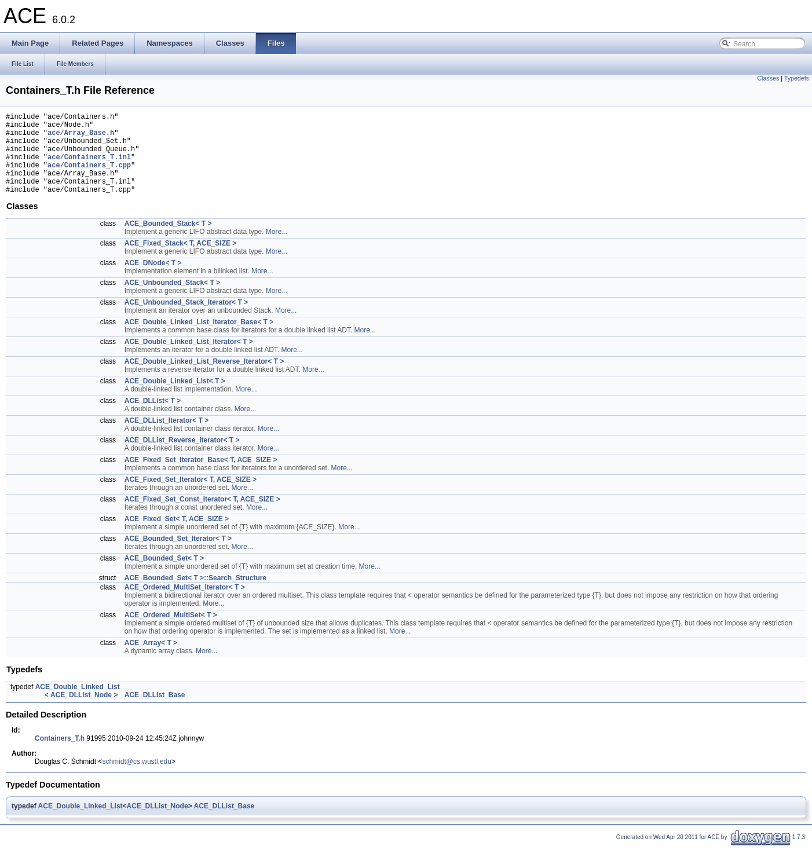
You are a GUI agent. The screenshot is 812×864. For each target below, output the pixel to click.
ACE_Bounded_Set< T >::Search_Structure (195, 595)
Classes (768, 78)
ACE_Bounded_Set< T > (164, 576)
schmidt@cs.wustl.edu (136, 779)
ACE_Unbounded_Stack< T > (172, 300)
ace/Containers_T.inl (89, 167)
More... (276, 249)
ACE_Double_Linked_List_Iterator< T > (189, 359)
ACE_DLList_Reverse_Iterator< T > (182, 457)
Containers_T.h (60, 756)
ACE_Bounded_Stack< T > (168, 241)
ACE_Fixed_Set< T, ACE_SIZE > (177, 536)
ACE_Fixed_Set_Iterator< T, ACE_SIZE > (191, 497)
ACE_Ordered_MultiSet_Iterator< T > (185, 605)
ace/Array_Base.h (80, 137)
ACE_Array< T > (151, 660)
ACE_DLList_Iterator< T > (167, 438)
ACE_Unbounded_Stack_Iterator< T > (186, 320)
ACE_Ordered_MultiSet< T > (171, 632)
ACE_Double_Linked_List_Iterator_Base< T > (199, 339)
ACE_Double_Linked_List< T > (175, 398)
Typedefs (796, 78)
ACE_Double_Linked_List (77, 704)
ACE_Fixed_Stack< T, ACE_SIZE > (181, 261)
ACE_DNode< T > (153, 280)
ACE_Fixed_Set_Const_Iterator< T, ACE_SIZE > (202, 516)
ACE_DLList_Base (155, 712)
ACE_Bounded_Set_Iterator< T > (178, 556)
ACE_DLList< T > (153, 418)
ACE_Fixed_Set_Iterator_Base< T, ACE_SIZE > (201, 477)
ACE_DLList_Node (81, 712)
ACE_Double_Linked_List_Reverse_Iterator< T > (204, 379)
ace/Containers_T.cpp (89, 177)
